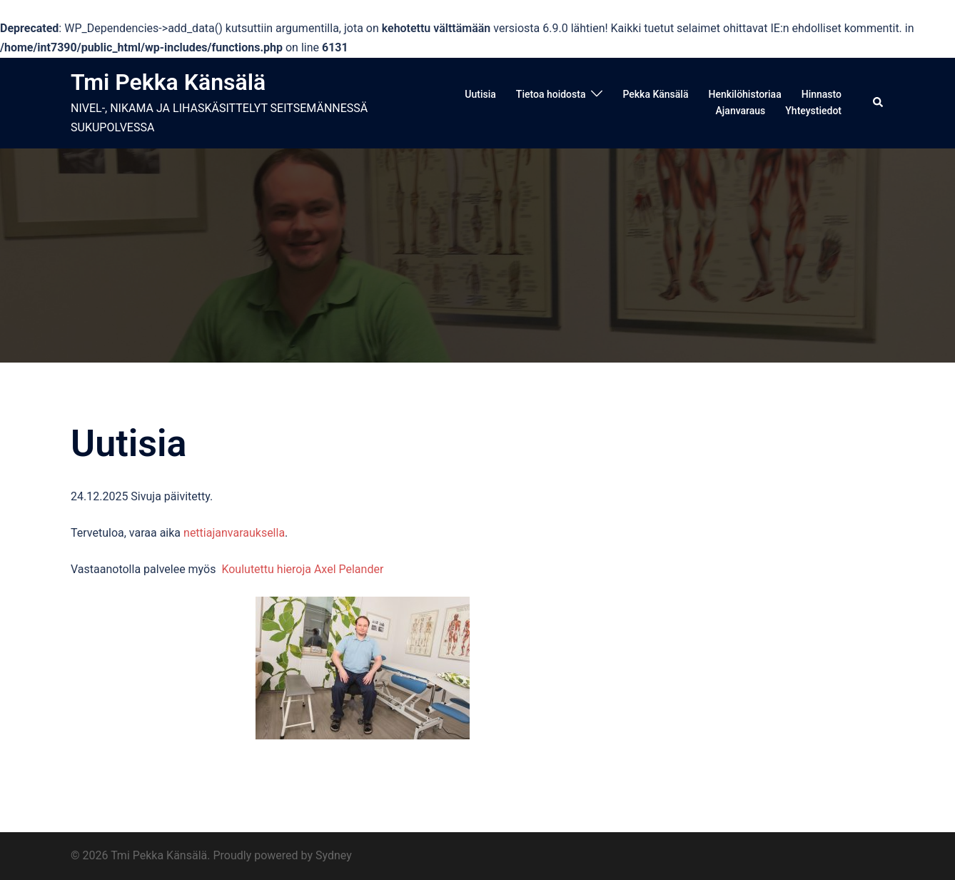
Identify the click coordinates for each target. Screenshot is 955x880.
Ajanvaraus (741, 110)
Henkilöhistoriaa (744, 94)
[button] (878, 102)
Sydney (333, 855)
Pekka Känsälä (655, 94)
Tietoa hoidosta (551, 94)
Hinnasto (822, 94)
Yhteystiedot (813, 110)
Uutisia (480, 94)
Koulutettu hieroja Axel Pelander (302, 569)
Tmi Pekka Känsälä (168, 82)
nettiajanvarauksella (234, 533)
